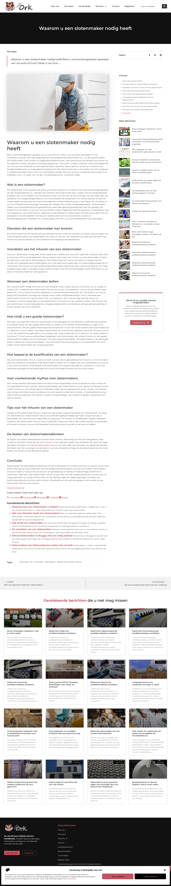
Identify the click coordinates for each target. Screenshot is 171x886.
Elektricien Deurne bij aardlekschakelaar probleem (104, 683)
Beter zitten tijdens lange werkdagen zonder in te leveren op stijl (146, 234)
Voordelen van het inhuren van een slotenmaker (142, 87)
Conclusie (126, 113)
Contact (115, 6)
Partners (101, 6)
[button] (164, 870)
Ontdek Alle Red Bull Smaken (144, 211)
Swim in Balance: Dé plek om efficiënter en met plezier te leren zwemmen (146, 223)
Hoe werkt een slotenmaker (27, 523)
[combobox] (151, 6)
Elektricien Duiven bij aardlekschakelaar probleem (20, 683)
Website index (63, 860)
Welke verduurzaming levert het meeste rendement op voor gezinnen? (22, 784)
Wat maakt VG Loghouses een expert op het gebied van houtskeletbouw (146, 733)
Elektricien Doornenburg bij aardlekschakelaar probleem (145, 632)
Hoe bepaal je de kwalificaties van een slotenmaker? (138, 98)
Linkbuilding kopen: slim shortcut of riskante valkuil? (79, 864)
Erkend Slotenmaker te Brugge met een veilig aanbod (42, 535)
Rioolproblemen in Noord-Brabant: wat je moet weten (145, 783)
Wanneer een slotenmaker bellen (136, 91)
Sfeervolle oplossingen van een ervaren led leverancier (105, 732)
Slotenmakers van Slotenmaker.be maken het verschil (42, 545)
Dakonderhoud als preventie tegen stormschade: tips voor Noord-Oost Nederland (104, 784)
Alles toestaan (118, 876)
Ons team (69, 6)
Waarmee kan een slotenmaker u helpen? (35, 507)
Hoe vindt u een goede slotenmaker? (137, 94)
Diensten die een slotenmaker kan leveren (139, 84)
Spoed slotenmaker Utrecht (44, 445)
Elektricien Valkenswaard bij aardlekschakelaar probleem (104, 632)
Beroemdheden (64, 851)
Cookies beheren (150, 876)
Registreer (129, 6)
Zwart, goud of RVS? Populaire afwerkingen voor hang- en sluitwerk (63, 684)
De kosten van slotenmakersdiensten (137, 110)
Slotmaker (38, 562)
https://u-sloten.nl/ (15, 488)
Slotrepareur (50, 562)
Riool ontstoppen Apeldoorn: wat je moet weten (23, 632)
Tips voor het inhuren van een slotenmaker (139, 106)
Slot (31, 562)
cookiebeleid (71, 879)
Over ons (55, 6)
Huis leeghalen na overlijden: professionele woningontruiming (64, 732)
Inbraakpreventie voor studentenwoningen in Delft (145, 683)
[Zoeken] (164, 6)
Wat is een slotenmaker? (132, 81)
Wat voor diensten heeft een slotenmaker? (36, 513)
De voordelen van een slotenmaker (31, 529)
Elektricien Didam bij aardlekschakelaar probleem (62, 632)
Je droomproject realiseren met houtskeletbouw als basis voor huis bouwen (22, 733)
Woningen (12, 51)
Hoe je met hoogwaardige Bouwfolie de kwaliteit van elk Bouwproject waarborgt (147, 141)
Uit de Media (85, 6)
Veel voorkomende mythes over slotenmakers (141, 103)
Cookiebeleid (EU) (65, 847)
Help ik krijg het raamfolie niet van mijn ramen (63, 783)
